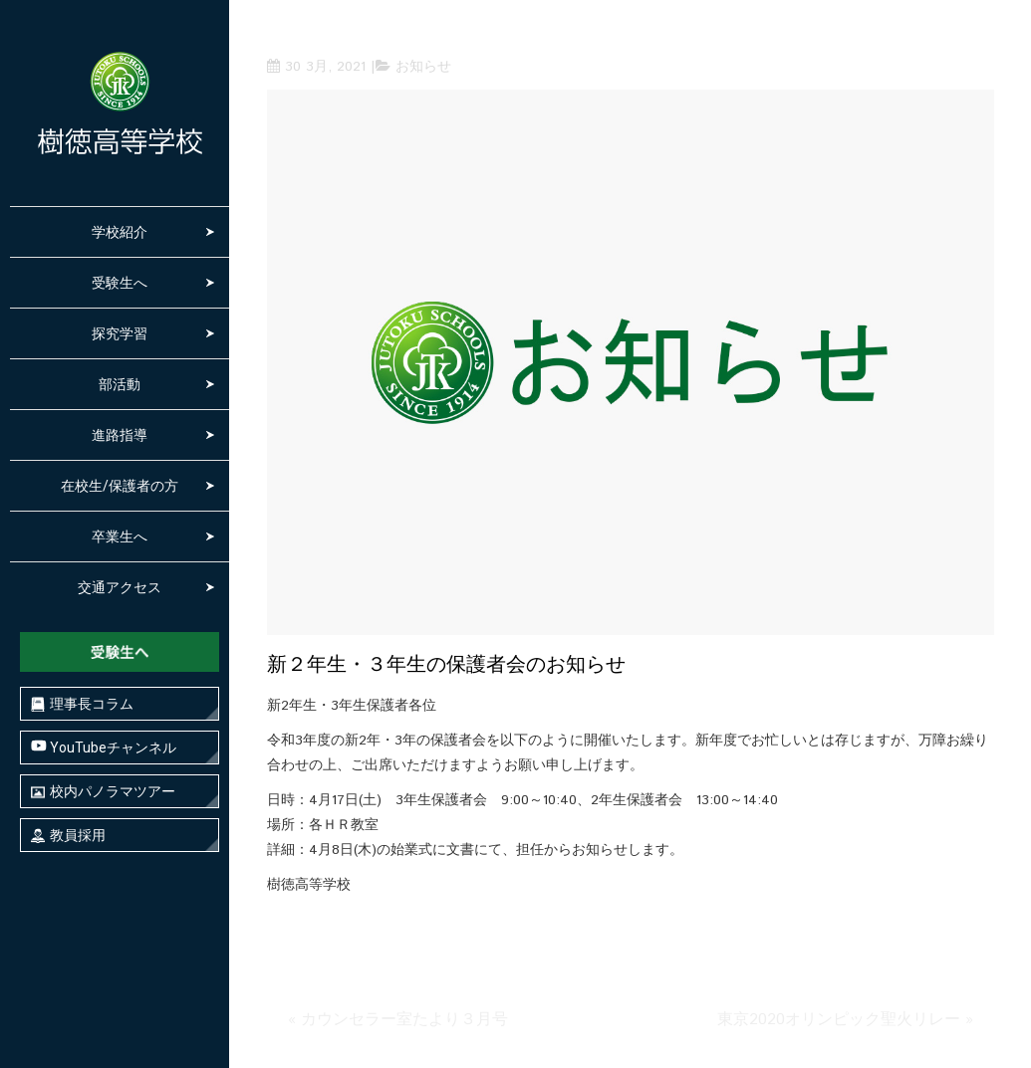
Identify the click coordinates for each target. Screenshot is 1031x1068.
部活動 (119, 384)
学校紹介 (119, 232)
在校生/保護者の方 (119, 486)
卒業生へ (119, 536)
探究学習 (119, 333)
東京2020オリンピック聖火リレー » (845, 1019)
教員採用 (68, 835)
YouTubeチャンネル (103, 747)
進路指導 (119, 435)
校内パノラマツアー (103, 791)
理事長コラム (82, 704)
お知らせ (423, 67)
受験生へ (119, 283)
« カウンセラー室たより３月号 (398, 1019)
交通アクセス (119, 587)
